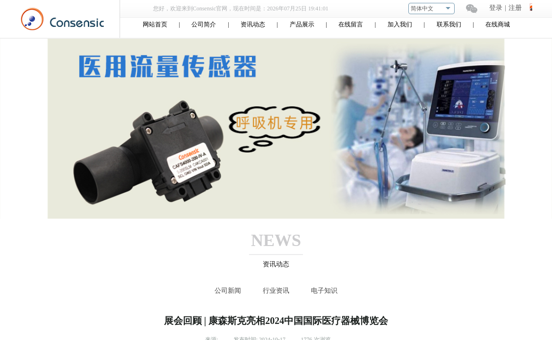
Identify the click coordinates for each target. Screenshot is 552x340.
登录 (495, 7)
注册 (515, 7)
